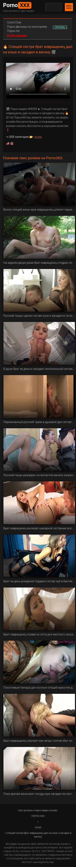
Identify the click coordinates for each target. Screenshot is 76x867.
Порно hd (13, 31)
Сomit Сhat (14, 22)
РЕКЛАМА (60, 27)
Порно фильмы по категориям (27, 26)
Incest (38, 136)
